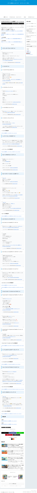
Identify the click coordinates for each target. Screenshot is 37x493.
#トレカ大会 (8, 381)
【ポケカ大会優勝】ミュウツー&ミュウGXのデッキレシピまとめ (10, 151)
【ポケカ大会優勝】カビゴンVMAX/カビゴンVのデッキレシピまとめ (11, 413)
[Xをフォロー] (12, 439)
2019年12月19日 (18, 62)
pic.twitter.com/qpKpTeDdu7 (6, 337)
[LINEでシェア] (20, 433)
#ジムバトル (9, 298)
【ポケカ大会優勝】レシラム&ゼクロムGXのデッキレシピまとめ (10, 364)
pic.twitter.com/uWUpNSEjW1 (6, 124)
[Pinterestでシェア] (9, 435)
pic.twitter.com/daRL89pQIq (6, 246)
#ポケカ (15, 59)
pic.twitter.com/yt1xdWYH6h (11, 112)
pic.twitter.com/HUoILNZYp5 (18, 381)
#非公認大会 (14, 371)
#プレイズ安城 (15, 79)
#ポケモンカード (17, 308)
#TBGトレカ (17, 194)
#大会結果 (20, 194)
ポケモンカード (3, 427)
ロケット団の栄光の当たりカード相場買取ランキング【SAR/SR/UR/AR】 (31, 30)
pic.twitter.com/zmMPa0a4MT (14, 263)
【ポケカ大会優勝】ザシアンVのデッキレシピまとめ (9, 285)
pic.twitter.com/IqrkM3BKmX (6, 80)
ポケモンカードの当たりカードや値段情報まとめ (31, 36)
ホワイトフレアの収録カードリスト (31, 24)
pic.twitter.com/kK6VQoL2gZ (17, 208)
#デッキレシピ (18, 59)
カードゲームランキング (29, 54)
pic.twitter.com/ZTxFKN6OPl (6, 356)
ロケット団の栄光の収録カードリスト (31, 33)
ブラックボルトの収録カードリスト (31, 27)
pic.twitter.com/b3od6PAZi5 (14, 167)
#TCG (5, 381)
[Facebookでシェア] (12, 433)
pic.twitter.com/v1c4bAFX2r (14, 181)
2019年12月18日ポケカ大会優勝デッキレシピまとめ (9, 424)
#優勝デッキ (19, 79)
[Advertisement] (18, 10)
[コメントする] (18, 23)
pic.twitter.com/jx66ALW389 (9, 60)
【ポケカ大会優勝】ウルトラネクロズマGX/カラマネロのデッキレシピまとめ (12, 389)
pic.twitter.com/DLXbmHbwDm (14, 277)
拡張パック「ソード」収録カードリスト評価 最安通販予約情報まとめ (11, 38)
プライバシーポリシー (33, 490)
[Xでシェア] (7, 23)
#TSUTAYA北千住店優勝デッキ (10, 308)
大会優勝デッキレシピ (8, 427)
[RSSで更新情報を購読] (13, 439)
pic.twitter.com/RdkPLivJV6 (15, 227)
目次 (12, 44)
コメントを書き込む (12, 483)
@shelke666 (7, 161)
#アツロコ (11, 208)
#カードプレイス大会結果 (7, 227)
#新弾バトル (13, 203)
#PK (10, 381)
